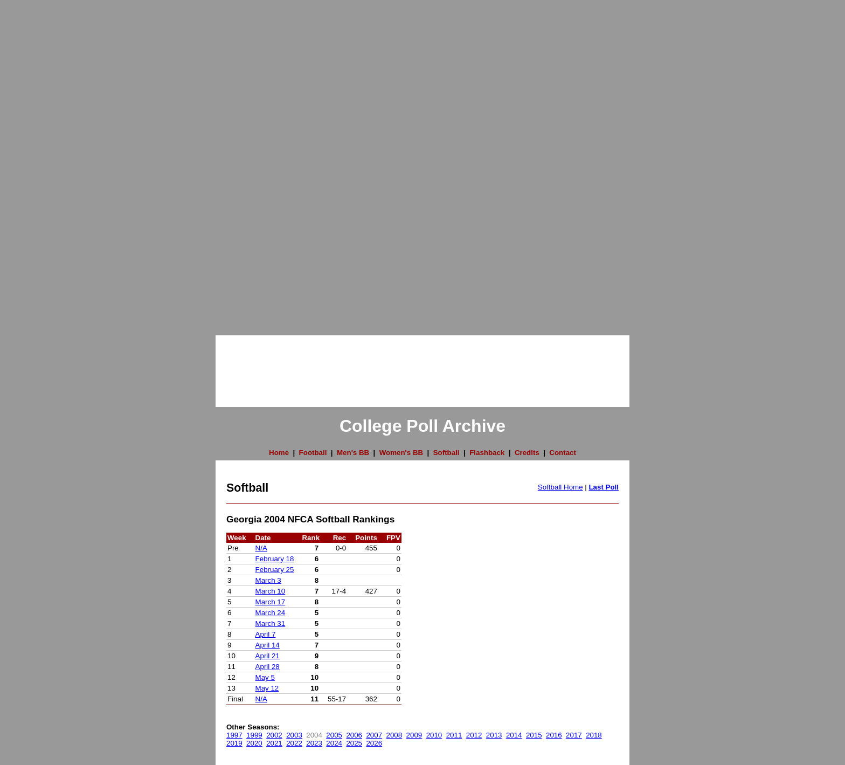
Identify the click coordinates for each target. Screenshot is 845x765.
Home (279, 453)
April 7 (265, 634)
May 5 (265, 677)
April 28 (267, 667)
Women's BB (401, 453)
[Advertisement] (43, 161)
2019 (234, 743)
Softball (446, 453)
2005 (334, 735)
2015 (534, 735)
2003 (294, 735)
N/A (261, 548)
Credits (527, 453)
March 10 (270, 591)
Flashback (486, 453)
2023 (314, 743)
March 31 (270, 623)
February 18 (274, 559)
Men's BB (353, 453)
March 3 (268, 580)
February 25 (274, 570)
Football (313, 453)
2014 (514, 735)
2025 (354, 743)
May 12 (267, 688)
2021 (274, 743)
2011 (454, 735)
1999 (254, 735)
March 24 (270, 613)
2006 (354, 735)
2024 (334, 743)
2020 (254, 743)
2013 (494, 735)
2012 (474, 735)
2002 (274, 735)
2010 (434, 735)
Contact (562, 453)
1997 (234, 735)
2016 (554, 735)
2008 (394, 735)
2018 (594, 735)
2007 (374, 735)
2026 (374, 743)
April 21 (267, 656)
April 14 (267, 645)
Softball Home (560, 487)
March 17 (270, 602)
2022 (294, 743)
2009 (414, 735)
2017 (574, 735)
